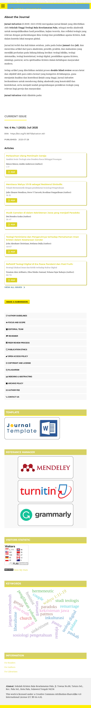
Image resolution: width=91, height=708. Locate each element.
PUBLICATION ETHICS (16, 350)
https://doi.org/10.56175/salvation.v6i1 (27, 133)
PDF (12, 172)
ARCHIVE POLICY (14, 383)
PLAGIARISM (12, 370)
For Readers (9, 662)
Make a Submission (17, 302)
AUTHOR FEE (13, 390)
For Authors (9, 667)
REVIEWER (12, 336)
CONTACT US (12, 397)
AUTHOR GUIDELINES (16, 316)
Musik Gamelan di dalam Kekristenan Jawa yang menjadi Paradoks (43, 212)
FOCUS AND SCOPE (15, 322)
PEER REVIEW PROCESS (18, 343)
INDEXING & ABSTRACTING (19, 377)
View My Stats (21, 570)
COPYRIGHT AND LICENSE (18, 363)
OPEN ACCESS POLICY (17, 356)
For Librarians (10, 671)
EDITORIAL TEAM (14, 329)
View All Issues (13, 287)
